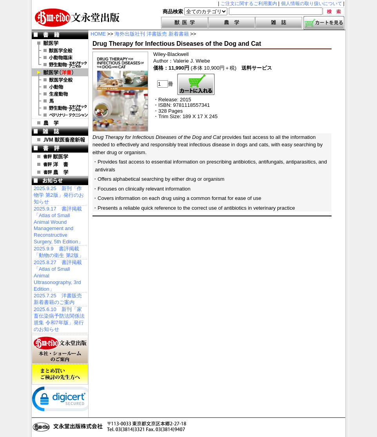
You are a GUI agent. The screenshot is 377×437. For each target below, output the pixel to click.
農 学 (60, 123)
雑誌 (278, 23)
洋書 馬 (60, 100)
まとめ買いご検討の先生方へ (60, 374)
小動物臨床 (60, 57)
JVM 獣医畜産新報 (60, 140)
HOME (98, 34)
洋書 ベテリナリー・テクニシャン (60, 115)
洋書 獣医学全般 (60, 79)
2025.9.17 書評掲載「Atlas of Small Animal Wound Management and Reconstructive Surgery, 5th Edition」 (58, 225)
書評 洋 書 (60, 164)
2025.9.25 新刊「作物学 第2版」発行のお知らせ (59, 195)
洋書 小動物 (60, 86)
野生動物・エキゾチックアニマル (60, 64)
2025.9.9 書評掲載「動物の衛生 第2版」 (59, 252)
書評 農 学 (60, 172)
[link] (63, 400)
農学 (231, 23)
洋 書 (60, 72)
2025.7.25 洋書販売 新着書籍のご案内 (58, 299)
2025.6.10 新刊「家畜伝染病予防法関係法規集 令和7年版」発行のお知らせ (59, 319)
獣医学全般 (60, 50)
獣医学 (184, 23)
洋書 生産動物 (60, 93)
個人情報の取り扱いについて (311, 3)
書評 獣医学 (60, 156)
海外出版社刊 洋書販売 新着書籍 (151, 34)
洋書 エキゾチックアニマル (60, 107)
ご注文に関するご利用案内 (249, 3)
